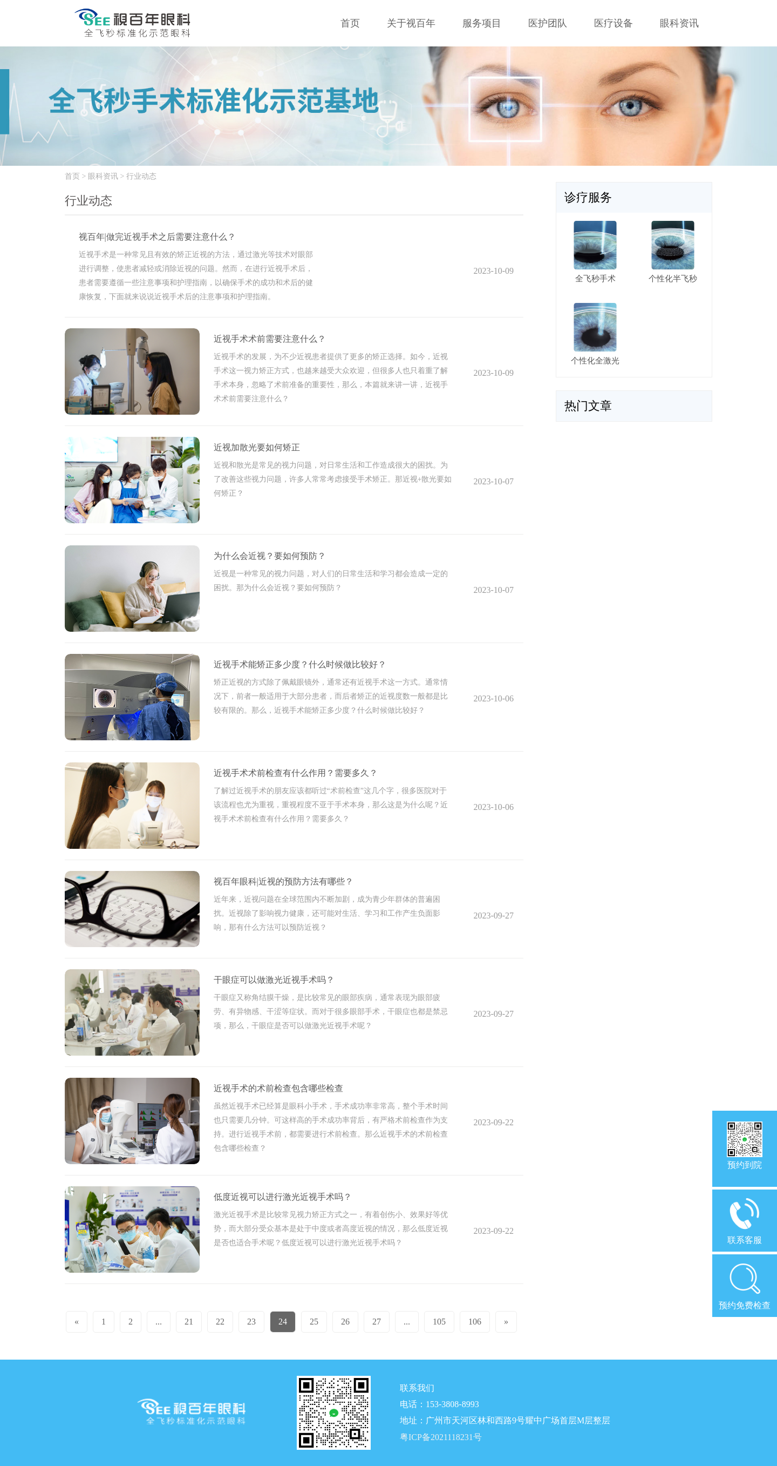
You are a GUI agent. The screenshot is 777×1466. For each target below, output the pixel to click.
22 (220, 1321)
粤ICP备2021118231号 (441, 1437)
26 (345, 1321)
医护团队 (547, 23)
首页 (350, 23)
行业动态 (141, 176)
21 (189, 1321)
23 (251, 1321)
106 (474, 1321)
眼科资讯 (679, 23)
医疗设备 (613, 23)
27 (376, 1321)
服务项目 (481, 23)
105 (439, 1321)
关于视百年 (411, 23)
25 (314, 1321)
